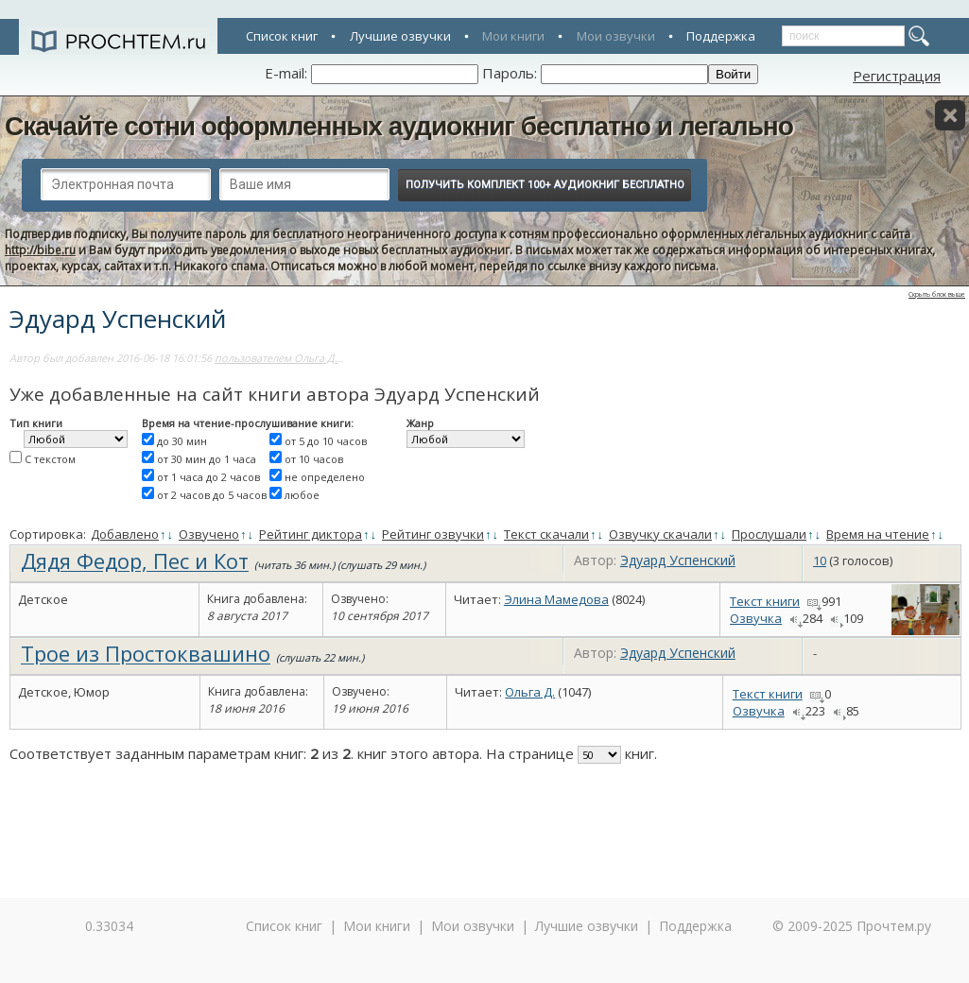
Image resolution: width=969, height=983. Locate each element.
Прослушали (769, 534)
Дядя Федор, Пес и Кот (135, 560)
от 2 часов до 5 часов (212, 495)
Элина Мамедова (556, 599)
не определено (325, 477)
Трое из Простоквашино (145, 653)
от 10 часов (314, 459)
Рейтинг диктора (310, 534)
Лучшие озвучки (400, 35)
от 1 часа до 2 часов (208, 477)
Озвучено (209, 534)
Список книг (282, 35)
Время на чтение (877, 534)
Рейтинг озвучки (433, 534)
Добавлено (125, 534)
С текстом (50, 459)
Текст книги (765, 601)
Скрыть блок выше (936, 294)
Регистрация (897, 75)
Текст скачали (546, 534)
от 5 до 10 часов (326, 441)
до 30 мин (182, 441)
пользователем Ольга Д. (276, 358)
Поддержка (720, 35)
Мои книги (513, 35)
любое (302, 495)
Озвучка (756, 618)
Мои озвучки (616, 35)
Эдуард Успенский (677, 560)
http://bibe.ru (40, 250)
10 (819, 560)
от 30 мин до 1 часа (206, 459)
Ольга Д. (530, 691)
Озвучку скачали (660, 534)
